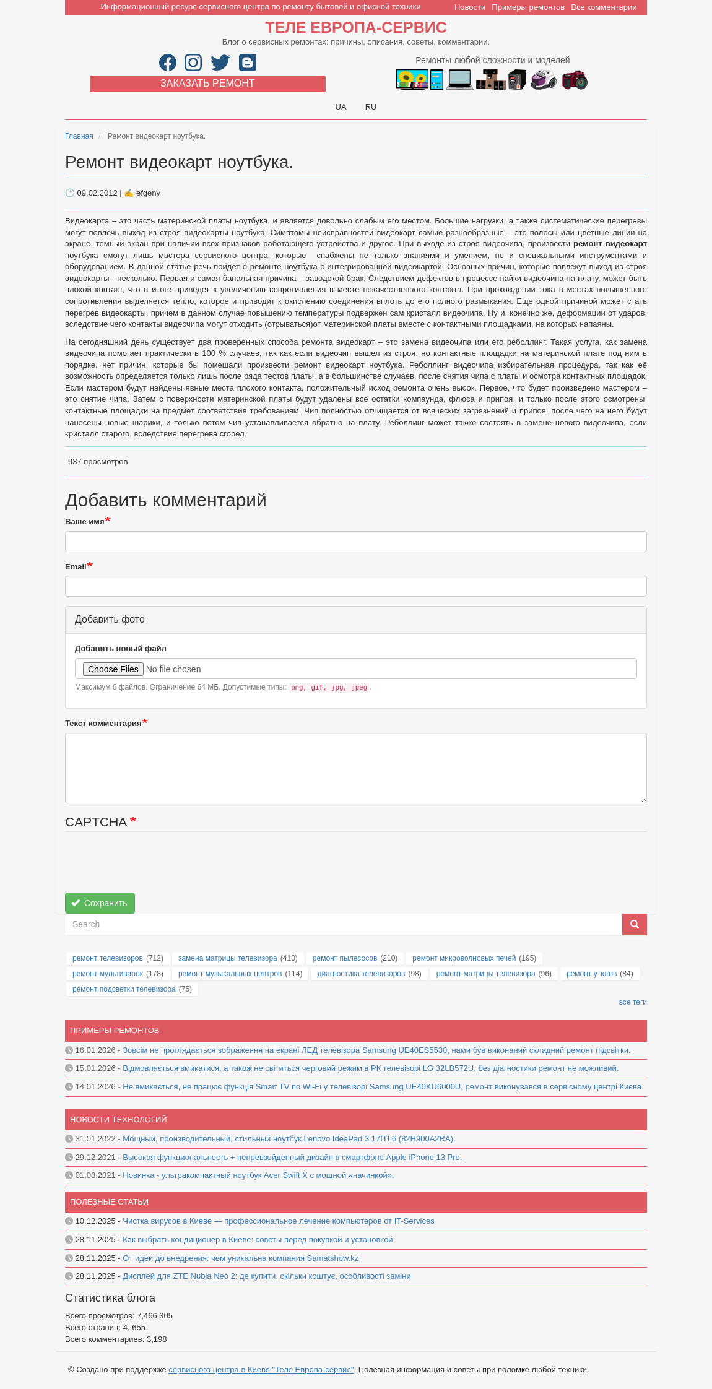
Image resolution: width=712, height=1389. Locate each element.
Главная (79, 136)
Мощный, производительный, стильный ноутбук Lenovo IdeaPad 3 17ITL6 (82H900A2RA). (289, 1138)
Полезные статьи (109, 1201)
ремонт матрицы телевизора (486, 973)
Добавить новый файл (121, 648)
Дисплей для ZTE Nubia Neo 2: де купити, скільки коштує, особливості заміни (266, 1276)
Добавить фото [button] (110, 619)
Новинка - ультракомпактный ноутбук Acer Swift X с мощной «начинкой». (258, 1175)
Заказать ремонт (207, 83)
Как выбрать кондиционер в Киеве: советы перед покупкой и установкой (258, 1239)
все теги (633, 1002)
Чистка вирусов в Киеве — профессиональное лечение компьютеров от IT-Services (278, 1221)
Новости (469, 7)
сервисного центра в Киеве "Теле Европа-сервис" (261, 1369)
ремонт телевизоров (107, 958)
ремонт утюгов (592, 973)
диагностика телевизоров (361, 973)
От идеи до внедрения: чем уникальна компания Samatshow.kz (240, 1258)
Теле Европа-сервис (355, 27)
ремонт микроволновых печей (464, 958)
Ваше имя (85, 521)
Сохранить (99, 903)
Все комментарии (603, 7)
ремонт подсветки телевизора (124, 989)
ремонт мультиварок (107, 973)
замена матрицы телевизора (227, 958)
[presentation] (159, 868)
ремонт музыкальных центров (230, 973)
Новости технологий (118, 1119)
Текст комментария (103, 723)
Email (76, 566)
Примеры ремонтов (528, 7)
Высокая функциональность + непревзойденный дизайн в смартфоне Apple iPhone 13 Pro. (292, 1157)
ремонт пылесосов (345, 958)
